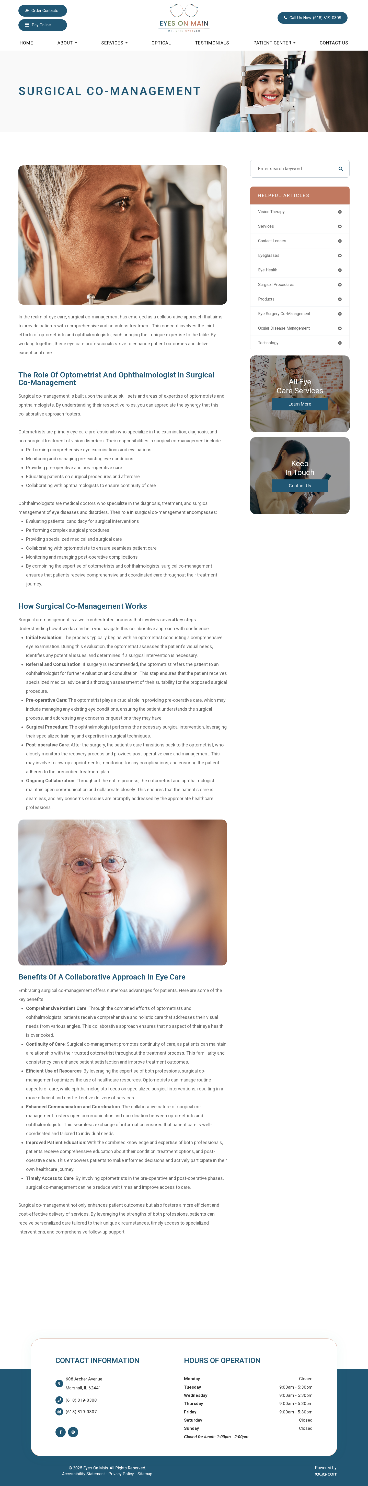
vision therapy (273, 212)
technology (270, 347)
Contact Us (334, 42)
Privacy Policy (121, 1473)
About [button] (67, 42)
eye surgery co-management (287, 317)
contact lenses (274, 242)
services (267, 227)
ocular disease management (287, 332)
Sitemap (144, 1473)
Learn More (300, 409)
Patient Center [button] (274, 42)
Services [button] (114, 42)
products (267, 302)
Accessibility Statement (83, 1473)
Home (26, 42)
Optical (161, 42)
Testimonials (212, 42)
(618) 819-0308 (81, 1400)
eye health (269, 272)
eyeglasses (270, 257)
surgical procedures (278, 287)
